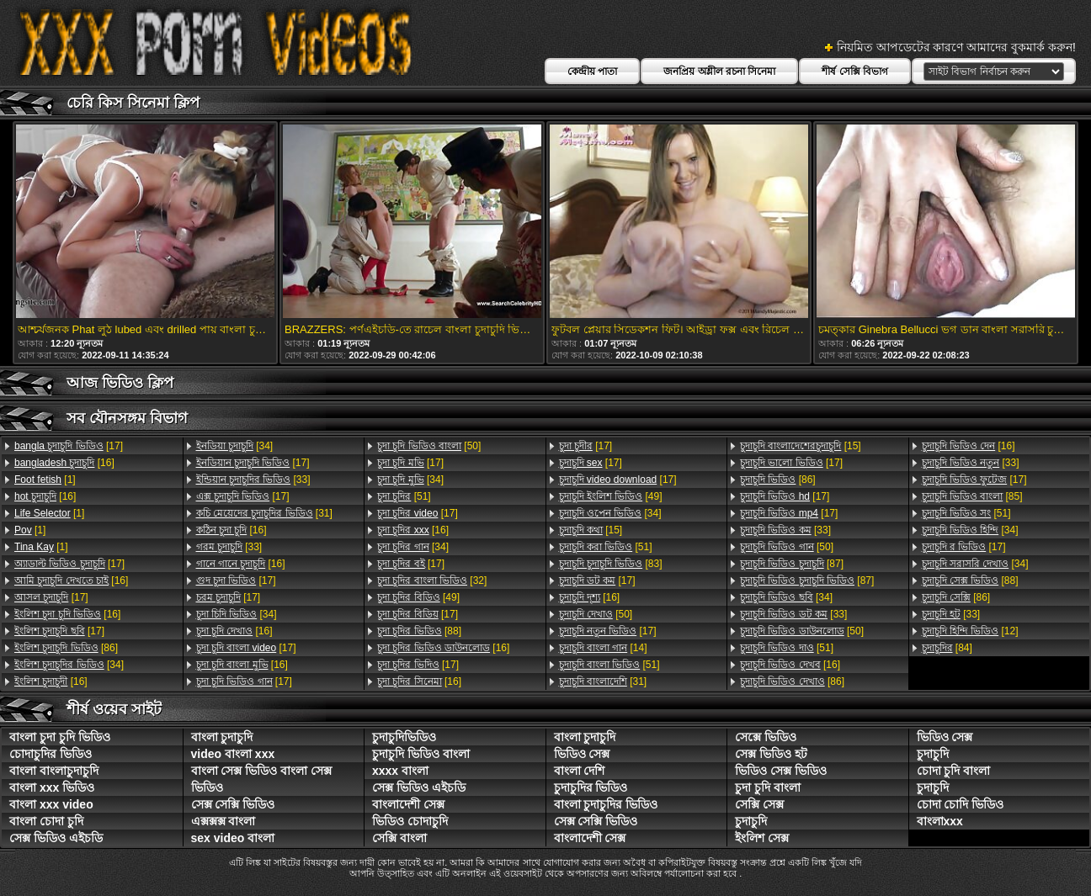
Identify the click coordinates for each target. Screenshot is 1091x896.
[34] (69, 665)
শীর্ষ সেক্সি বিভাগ (855, 71)
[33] (253, 479)
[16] (64, 463)
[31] (264, 513)
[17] (68, 446)
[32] (432, 580)
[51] (404, 496)
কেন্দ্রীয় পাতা (592, 71)
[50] (429, 446)
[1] (45, 479)
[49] (418, 597)
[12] (970, 631)
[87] (792, 564)
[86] (66, 648)
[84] (947, 648)
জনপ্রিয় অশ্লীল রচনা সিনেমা (719, 71)
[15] (591, 530)
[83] (611, 564)
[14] (603, 648)
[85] (972, 496)
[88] (419, 631)
